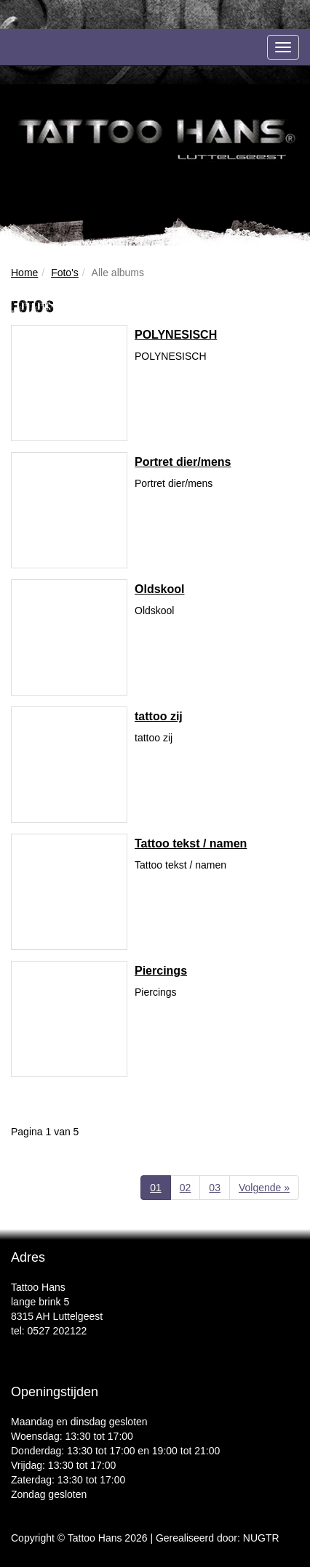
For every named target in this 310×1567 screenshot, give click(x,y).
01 (160, 1186)
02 (185, 1187)
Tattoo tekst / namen (191, 843)
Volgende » (264, 1187)
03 (214, 1187)
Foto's (65, 272)
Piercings (161, 970)
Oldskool (159, 589)
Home (24, 272)
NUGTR (261, 1538)
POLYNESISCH (176, 335)
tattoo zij (159, 716)
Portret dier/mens (183, 462)
